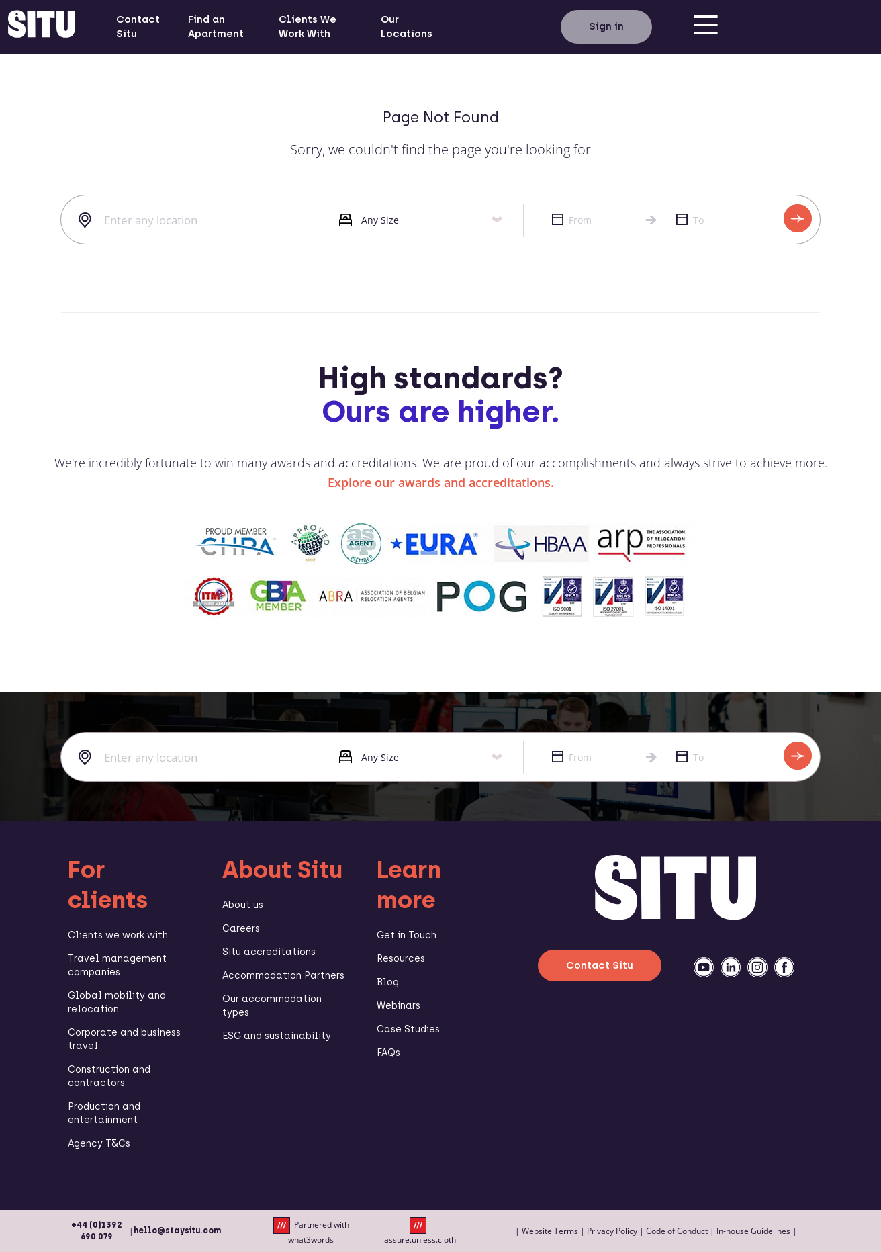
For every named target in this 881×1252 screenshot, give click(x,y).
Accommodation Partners (283, 975)
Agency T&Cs (99, 1143)
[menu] (706, 27)
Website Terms (550, 1231)
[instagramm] (757, 967)
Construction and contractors (109, 1076)
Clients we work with (118, 935)
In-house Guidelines (753, 1231)
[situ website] (41, 27)
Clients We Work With (307, 26)
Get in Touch (406, 935)
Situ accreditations (269, 952)
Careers (241, 928)
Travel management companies (117, 965)
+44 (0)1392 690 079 (96, 1230)
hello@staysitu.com (177, 1230)
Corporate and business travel (124, 1039)
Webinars (398, 1006)
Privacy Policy (612, 1231)
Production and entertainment (104, 1113)
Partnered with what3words (311, 1231)
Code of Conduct (677, 1231)
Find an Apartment (216, 26)
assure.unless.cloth (420, 1231)
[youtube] (704, 967)
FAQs (388, 1053)
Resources (401, 959)
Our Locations (406, 26)
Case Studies (408, 1029)
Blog (388, 982)
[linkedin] (731, 967)
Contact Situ (138, 26)
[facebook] (784, 967)
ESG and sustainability (276, 1036)
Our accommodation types (272, 1005)
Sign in (606, 26)
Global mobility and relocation (117, 1002)
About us (242, 905)
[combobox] (189, 220)
